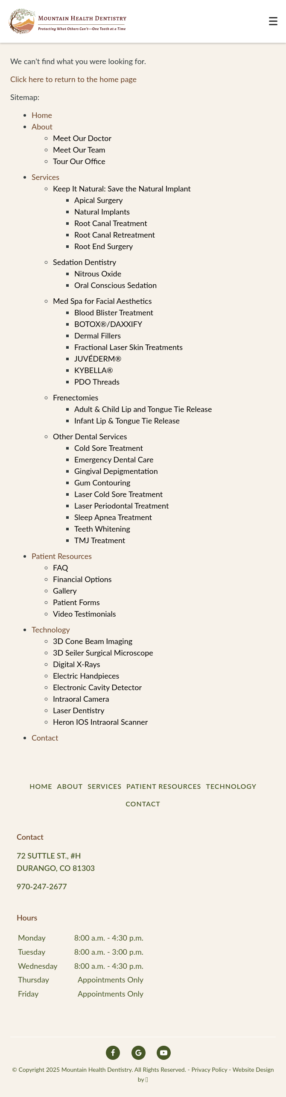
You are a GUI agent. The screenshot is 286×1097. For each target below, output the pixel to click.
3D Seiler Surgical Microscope (103, 652)
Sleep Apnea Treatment (113, 517)
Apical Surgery (98, 200)
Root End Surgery (103, 246)
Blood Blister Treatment (113, 312)
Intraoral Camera (81, 698)
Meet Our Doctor (82, 138)
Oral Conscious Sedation (115, 285)
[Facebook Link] (113, 1053)
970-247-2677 (42, 886)
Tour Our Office (79, 161)
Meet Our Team (79, 149)
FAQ (60, 567)
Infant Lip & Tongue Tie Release (127, 420)
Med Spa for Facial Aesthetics (102, 301)
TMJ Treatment (99, 540)
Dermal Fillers (97, 335)
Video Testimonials (84, 613)
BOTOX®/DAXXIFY (108, 324)
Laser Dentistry (78, 710)
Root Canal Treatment (110, 223)
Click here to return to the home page (73, 79)
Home (42, 115)
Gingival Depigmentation (116, 471)
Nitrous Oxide (97, 273)
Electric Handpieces (86, 675)
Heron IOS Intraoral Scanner (100, 721)
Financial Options (82, 579)
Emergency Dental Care (114, 459)
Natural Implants (102, 211)
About (42, 126)
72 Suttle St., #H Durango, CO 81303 (56, 862)
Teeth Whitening (102, 528)
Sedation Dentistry (84, 262)
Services (45, 177)
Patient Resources (62, 556)
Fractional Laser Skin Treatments (128, 347)
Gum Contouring (102, 482)
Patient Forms (76, 602)
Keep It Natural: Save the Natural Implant (122, 188)
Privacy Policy (209, 1069)
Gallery (65, 590)
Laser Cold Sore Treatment (118, 494)
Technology (51, 629)
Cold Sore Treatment (108, 448)
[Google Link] (138, 1053)
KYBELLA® (93, 370)
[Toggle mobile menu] (273, 21)
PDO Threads (97, 381)
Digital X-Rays (76, 664)
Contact (45, 737)
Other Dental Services (90, 436)
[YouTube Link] (164, 1053)
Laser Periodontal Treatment (121, 505)
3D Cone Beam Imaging (92, 641)
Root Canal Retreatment (114, 234)
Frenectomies (75, 397)
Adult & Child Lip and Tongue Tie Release (143, 409)
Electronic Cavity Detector (97, 687)
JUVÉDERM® (97, 358)
